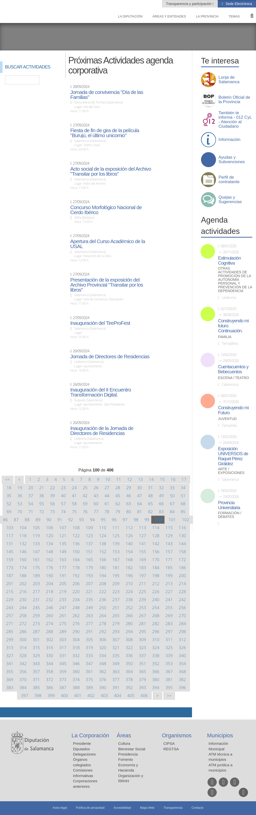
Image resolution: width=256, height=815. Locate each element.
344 (49, 663)
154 (129, 551)
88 (27, 519)
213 (169, 583)
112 (129, 527)
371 (36, 679)
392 (129, 687)
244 (23, 607)
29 (128, 487)
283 (169, 623)
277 (89, 623)
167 (116, 559)
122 (76, 535)
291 (89, 631)
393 (142, 687)
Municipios (220, 735)
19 (20, 487)
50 (172, 495)
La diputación (130, 16)
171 (169, 559)
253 (142, 607)
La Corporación (90, 735)
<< (7, 479)
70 (20, 511)
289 (62, 631)
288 (49, 631)
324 (156, 647)
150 (76, 551)
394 (156, 687)
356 (23, 671)
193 (89, 575)
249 (89, 607)
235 (89, 599)
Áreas (124, 735)
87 (16, 519)
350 (129, 663)
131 (9, 543)
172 (182, 559)
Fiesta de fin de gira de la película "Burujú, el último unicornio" (104, 133)
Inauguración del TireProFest (100, 323)
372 (49, 679)
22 (52, 487)
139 (116, 543)
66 (161, 503)
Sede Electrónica (238, 4)
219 (62, 591)
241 (169, 599)
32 (161, 487)
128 (156, 535)
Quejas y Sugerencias (230, 199)
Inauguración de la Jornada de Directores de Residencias (101, 431)
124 (102, 535)
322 (129, 647)
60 (96, 503)
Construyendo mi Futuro (233, 410)
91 (59, 519)
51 (183, 495)
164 (76, 559)
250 (102, 607)
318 (76, 647)
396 (182, 687)
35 (8, 495)
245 (36, 607)
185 (169, 567)
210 (129, 583)
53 (20, 503)
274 (49, 623)
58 (74, 503)
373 (62, 679)
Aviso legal (59, 808)
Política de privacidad (90, 808)
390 (102, 687)
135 (62, 543)
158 (182, 551)
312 (182, 639)
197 (142, 575)
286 (23, 631)
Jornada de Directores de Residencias (110, 356)
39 (52, 495)
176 (49, 567)
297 (169, 631)
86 (5, 519)
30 (139, 487)
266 (129, 615)
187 (9, 575)
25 (85, 487)
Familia (225, 337)
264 (102, 615)
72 (41, 511)
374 (76, 679)
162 (49, 559)
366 (156, 671)
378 (129, 679)
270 (182, 615)
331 (62, 655)
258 (23, 615)
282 (156, 623)
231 (36, 599)
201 (9, 583)
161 (36, 559)
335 (116, 655)
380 (156, 679)
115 (169, 527)
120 (49, 535)
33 (172, 487)
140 (129, 543)
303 (62, 639)
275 (62, 623)
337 (142, 655)
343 (36, 663)
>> (169, 695)
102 (185, 519)
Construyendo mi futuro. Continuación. (233, 325)
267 (142, 615)
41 (74, 495)
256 (182, 607)
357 (36, 671)
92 (70, 519)
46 (128, 495)
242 (182, 599)
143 (169, 543)
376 (102, 679)
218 (49, 591)
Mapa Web (147, 808)
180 (102, 567)
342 (23, 663)
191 (62, 575)
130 (182, 535)
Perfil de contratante (229, 179)
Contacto (198, 808)
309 (142, 639)
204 (49, 583)
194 (102, 575)
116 (182, 527)
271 (9, 623)
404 (117, 695)
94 (92, 519)
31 (150, 487)
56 (52, 503)
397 (24, 695)
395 (169, 687)
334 (102, 655)
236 (102, 599)
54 (30, 503)
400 (64, 695)
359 (62, 671)
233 (62, 599)
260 (49, 615)
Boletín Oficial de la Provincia (234, 99)
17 (184, 479)
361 (89, 671)
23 (63, 487)
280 (129, 623)
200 (182, 575)
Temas (234, 16)
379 (142, 679)
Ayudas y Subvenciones (231, 159)
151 (89, 551)
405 (130, 695)
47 (139, 495)
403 (104, 695)
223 (116, 591)
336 (129, 655)
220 (76, 591)
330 (49, 655)
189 (36, 575)
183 (142, 567)
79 (117, 511)
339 (169, 655)
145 (9, 551)
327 (9, 655)
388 (76, 687)
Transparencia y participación (189, 4)
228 (182, 591)
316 (49, 647)
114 (156, 527)
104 (23, 527)
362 (102, 671)
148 (49, 551)
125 (116, 535)
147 (36, 551)
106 (49, 527)
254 (156, 607)
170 (156, 559)
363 (116, 671)
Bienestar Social (131, 749)
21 (41, 487)
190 (49, 575)
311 (169, 639)
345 (62, 663)
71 (30, 511)
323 (142, 647)
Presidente (82, 743)
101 (172, 519)
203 (36, 583)
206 (76, 583)
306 (102, 639)
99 (146, 519)
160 (23, 559)
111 (116, 527)
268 (156, 615)
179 (89, 567)
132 (23, 543)
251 (116, 607)
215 (9, 591)
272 (23, 623)
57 (63, 503)
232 (49, 599)
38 (41, 495)
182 (129, 567)
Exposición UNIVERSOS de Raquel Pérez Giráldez (233, 456)
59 (85, 503)
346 (76, 663)
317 (62, 647)
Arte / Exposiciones (231, 471)
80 (128, 511)
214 (182, 583)
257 (9, 615)
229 (9, 599)
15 (162, 479)
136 (76, 543)
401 (78, 695)
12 (129, 479)
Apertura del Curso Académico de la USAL (107, 244)
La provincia (207, 16)
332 (76, 655)
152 (102, 551)
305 (89, 639)
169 (142, 559)
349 (116, 663)
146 (23, 551)
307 (116, 639)
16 (173, 479)
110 (102, 527)
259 (36, 615)
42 (85, 495)
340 (182, 655)
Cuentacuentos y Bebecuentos (233, 369)
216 (23, 591)
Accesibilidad (122, 808)
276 (76, 623)
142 (156, 543)
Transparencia (173, 808)
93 (81, 519)
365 (142, 671)
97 (125, 519)
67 (172, 503)
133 (36, 543)
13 (140, 479)
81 (139, 511)
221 (89, 591)
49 (161, 495)
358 (49, 671)
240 (156, 599)
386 (49, 687)
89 (38, 519)
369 (9, 679)
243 (9, 607)
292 (102, 631)
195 (116, 575)
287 (36, 631)
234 (76, 599)
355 (9, 671)
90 (48, 519)
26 (96, 487)
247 (62, 607)
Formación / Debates (229, 515)
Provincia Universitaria (229, 505)
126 (129, 535)
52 (8, 503)
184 (156, 567)
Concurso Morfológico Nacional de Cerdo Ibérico (106, 210)
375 (89, 679)
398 (38, 695)
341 (9, 663)
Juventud (227, 419)
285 (9, 631)
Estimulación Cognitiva (229, 261)
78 (106, 511)
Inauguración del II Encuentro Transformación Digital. (100, 392)
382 (182, 679)
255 (169, 607)
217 (36, 591)
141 (142, 543)
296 (156, 631)
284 (182, 623)
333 (89, 655)
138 (102, 543)
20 (30, 487)
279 (116, 623)
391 (116, 687)
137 (89, 543)
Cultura (124, 743)
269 (169, 615)
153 (116, 551)
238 (129, 599)
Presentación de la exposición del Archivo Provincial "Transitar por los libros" (106, 284)
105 (36, 527)
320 (102, 647)
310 (156, 639)
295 (142, 631)
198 (156, 575)
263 (89, 615)
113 (142, 527)
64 (139, 503)
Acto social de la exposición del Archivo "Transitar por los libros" (110, 171)
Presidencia (128, 754)
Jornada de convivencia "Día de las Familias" (106, 95)
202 (23, 583)
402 (91, 695)
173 (9, 567)
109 (89, 527)
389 (89, 687)
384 (23, 687)
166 (102, 559)
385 (36, 687)
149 (62, 551)
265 (116, 615)
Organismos (177, 735)
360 (76, 671)
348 (102, 663)
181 (116, 567)
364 (129, 671)
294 (129, 631)
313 (9, 647)
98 (136, 519)
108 (76, 527)
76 (85, 511)
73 (52, 511)
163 (62, 559)
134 (49, 543)
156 (156, 551)
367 (169, 671)
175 (36, 567)
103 (9, 527)
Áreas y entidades (169, 16)
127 (142, 535)
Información (229, 139)
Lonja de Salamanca (229, 79)
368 (182, 671)
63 (128, 503)
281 (142, 623)
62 (117, 503)
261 (62, 615)
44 (106, 495)
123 (89, 535)
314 (23, 647)
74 (63, 511)
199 (169, 575)
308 (129, 639)
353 (169, 663)
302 (49, 639)
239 (142, 599)
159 (9, 559)
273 (36, 623)
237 (116, 599)
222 (102, 591)
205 (62, 583)
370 (23, 679)
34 (183, 487)
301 (36, 639)
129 (169, 535)
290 (76, 631)
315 (36, 647)
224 (129, 591)
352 (156, 663)
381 (169, 679)
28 (117, 487)
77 (96, 511)
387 (62, 687)
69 (8, 511)
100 (158, 519)
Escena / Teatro (233, 378)
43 (96, 495)
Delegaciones (84, 754)
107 (62, 527)
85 (183, 511)
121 (62, 535)
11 (118, 479)
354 (182, 663)
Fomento (125, 759)
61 (106, 503)
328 (23, 655)
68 (183, 503)
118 (23, 535)
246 (49, 607)
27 (106, 487)
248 (76, 607)
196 (129, 575)
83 (161, 511)
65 (150, 503)
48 (150, 495)
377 (116, 679)
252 (129, 607)
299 (9, 639)
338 (156, 655)
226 (156, 591)
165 (89, 559)
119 (36, 535)
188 (23, 575)
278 (102, 623)
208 (102, 583)
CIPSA (169, 743)
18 (8, 487)
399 (51, 695)
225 (142, 591)
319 (89, 647)
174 (23, 567)
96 (114, 519)
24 (74, 487)
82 (150, 511)
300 (23, 639)
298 (182, 631)
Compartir (6, 712)
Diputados (81, 749)
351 (142, 663)
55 (41, 503)
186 (182, 567)
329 (36, 655)
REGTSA (171, 749)
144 (182, 543)
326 (182, 647)
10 (107, 479)
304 (76, 639)
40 (63, 495)
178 (76, 567)
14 (151, 479)
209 (116, 583)
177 (62, 567)
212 (156, 583)
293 (116, 631)
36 (20, 495)
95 (103, 519)
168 (129, 559)
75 (74, 511)
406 (144, 695)
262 (76, 615)
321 (116, 647)
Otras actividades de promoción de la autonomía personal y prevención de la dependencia (235, 280)
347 (89, 663)
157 (169, 551)
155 (142, 551)
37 (30, 495)
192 (76, 575)
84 (172, 511)
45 (117, 495)
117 (9, 535)
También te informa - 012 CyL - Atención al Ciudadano (235, 120)
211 (142, 583)
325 (169, 647)
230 (23, 599)
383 (9, 687)
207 (89, 583)
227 (169, 591)
